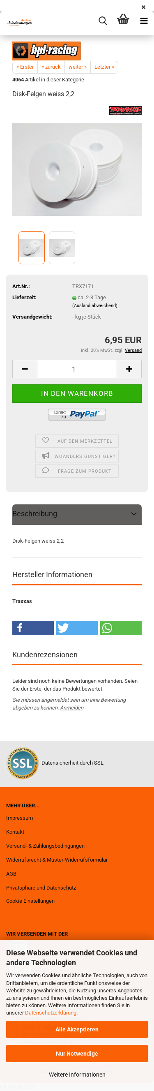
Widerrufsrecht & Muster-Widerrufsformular (57, 860)
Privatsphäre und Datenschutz (41, 888)
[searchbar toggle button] (102, 21)
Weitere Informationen (77, 1074)
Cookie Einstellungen (30, 901)
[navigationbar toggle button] (143, 21)
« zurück (51, 67)
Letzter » (104, 67)
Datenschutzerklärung (50, 1013)
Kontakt (15, 832)
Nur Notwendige (77, 1053)
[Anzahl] (77, 369)
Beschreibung (34, 513)
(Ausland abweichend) (94, 305)
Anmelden (71, 708)
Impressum (19, 818)
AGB (11, 874)
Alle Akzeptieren (77, 1029)
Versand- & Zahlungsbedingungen (45, 846)
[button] (24, 369)
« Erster (25, 67)
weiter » (78, 67)
